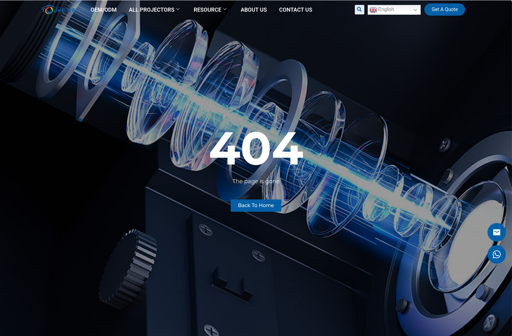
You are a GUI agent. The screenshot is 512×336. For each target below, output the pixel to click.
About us (254, 9)
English (382, 10)
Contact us (295, 9)
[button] (359, 9)
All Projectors (154, 9)
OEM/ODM (104, 9)
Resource (210, 9)
